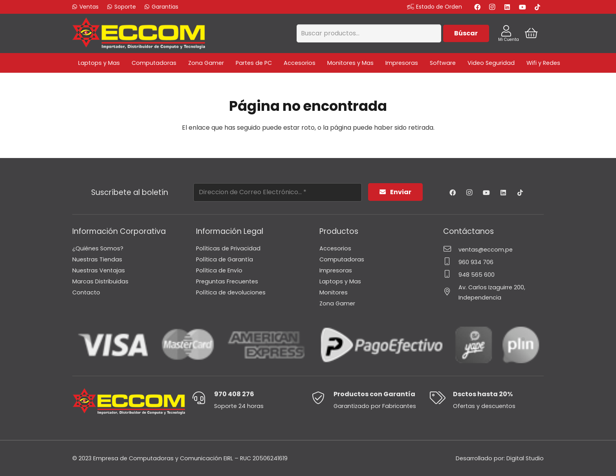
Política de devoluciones (231, 292)
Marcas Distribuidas (100, 281)
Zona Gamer (337, 303)
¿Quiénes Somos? (97, 248)
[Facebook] (477, 7)
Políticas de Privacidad (228, 248)
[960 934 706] (451, 262)
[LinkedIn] (507, 7)
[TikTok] (537, 7)
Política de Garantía (224, 259)
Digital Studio (525, 458)
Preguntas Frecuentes (227, 281)
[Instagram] (492, 7)
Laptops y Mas (340, 281)
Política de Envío (219, 270)
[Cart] (531, 33)
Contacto (86, 292)
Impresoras (335, 270)
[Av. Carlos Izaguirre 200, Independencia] (451, 292)
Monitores (333, 292)
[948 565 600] (451, 275)
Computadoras (341, 259)
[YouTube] (522, 7)
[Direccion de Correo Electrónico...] (277, 192)
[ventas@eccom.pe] (451, 249)
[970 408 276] (203, 398)
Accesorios (335, 248)
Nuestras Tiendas (97, 259)
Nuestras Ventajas (98, 270)
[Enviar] (395, 192)
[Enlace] (138, 33)
